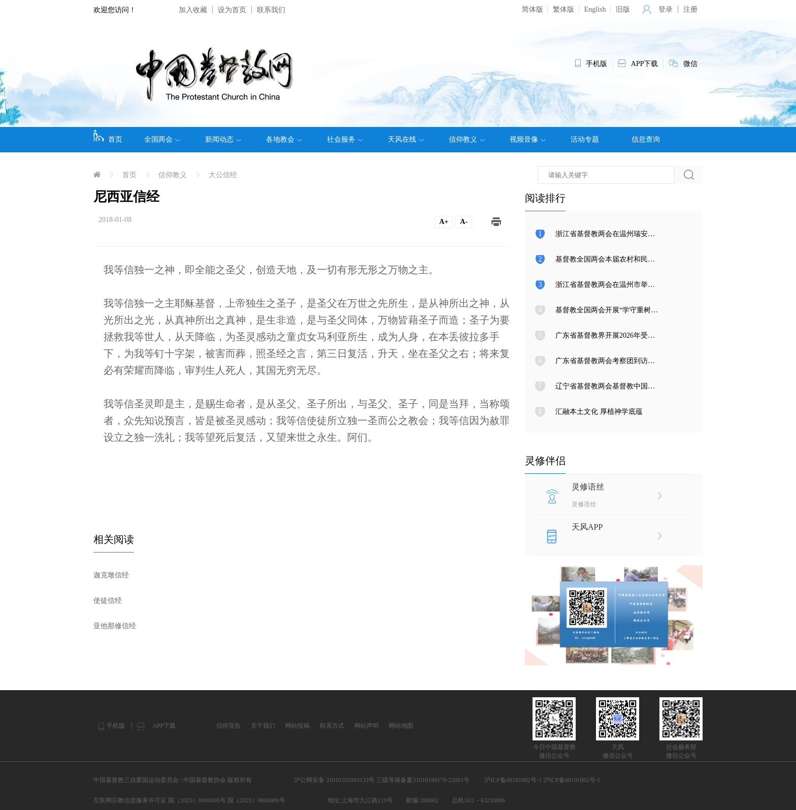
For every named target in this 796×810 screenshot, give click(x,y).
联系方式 (332, 725)
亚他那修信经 (114, 626)
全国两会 (162, 140)
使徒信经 (107, 600)
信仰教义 (467, 140)
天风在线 (406, 140)
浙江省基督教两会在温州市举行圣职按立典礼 (626, 284)
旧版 (623, 9)
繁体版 (563, 9)
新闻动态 (223, 140)
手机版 (116, 725)
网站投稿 (297, 725)
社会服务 (345, 140)
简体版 (532, 9)
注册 (690, 9)
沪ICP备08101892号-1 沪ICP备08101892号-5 (542, 780)
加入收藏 (193, 10)
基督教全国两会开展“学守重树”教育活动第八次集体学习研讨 (650, 310)
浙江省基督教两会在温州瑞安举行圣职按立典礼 (630, 234)
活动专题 (585, 139)
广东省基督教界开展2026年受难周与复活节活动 (630, 335)
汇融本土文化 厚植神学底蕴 (599, 411)
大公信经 (223, 175)
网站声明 (366, 725)
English (595, 9)
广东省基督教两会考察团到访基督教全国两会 (626, 361)
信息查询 (646, 139)
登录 (665, 9)
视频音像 (528, 140)
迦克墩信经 (111, 575)
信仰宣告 (228, 725)
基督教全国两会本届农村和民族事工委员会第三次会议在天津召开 (658, 259)
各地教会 (284, 140)
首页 (107, 136)
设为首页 (232, 10)
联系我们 (271, 10)
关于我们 (263, 725)
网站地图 (401, 725)
